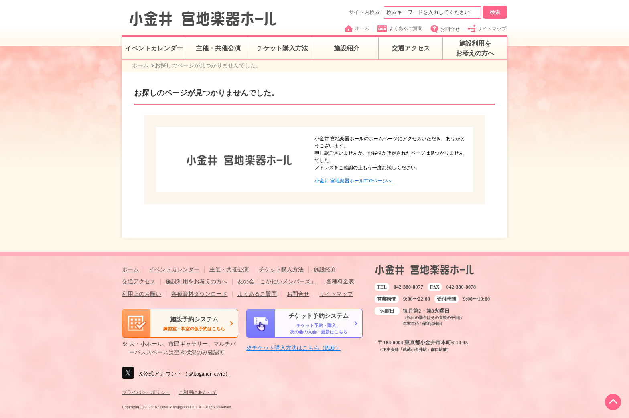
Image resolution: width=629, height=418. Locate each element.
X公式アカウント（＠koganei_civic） (185, 374)
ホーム (356, 28)
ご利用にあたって (198, 392)
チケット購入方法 (282, 48)
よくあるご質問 (399, 28)
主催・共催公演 (218, 48)
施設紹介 (346, 48)
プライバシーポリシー (146, 392)
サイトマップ (487, 28)
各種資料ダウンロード (199, 294)
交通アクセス (411, 48)
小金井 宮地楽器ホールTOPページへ (353, 181)
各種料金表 (340, 282)
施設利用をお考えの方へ (475, 48)
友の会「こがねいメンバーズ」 (276, 282)
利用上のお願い (141, 294)
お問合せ (445, 29)
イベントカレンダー (154, 48)
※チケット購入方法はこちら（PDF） (293, 348)
